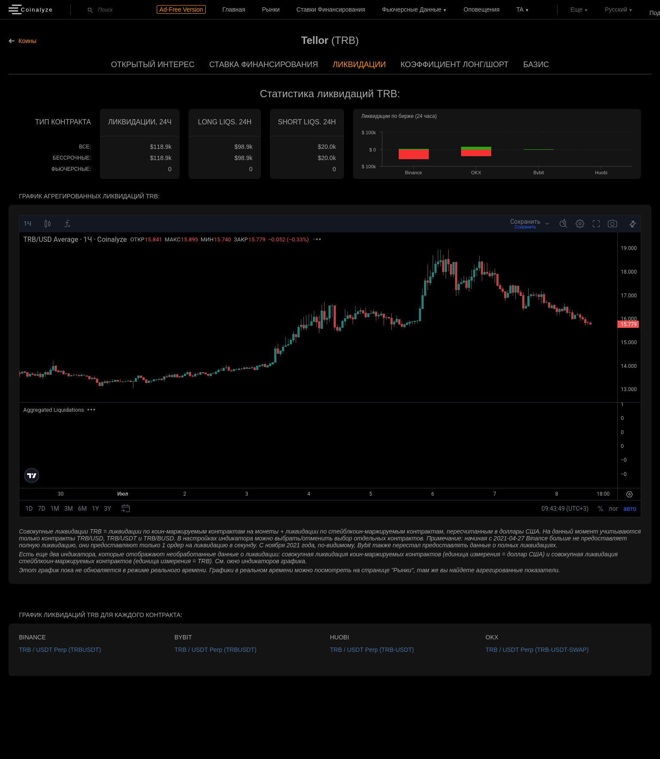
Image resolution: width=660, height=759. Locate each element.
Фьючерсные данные (411, 9)
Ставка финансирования (263, 64)
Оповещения (482, 9)
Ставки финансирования (331, 9)
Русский (616, 9)
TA (520, 9)
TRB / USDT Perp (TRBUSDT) (60, 649)
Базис (536, 64)
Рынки (271, 9)
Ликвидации (359, 64)
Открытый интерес (153, 64)
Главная (233, 9)
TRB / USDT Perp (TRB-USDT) (372, 649)
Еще (576, 9)
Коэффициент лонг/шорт (454, 64)
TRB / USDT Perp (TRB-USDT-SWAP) (537, 649)
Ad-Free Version (181, 9)
